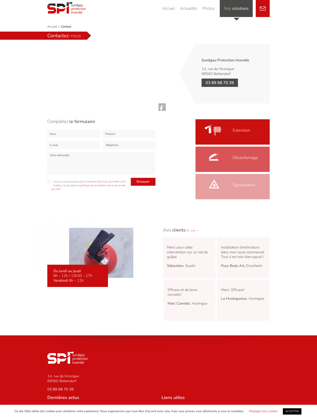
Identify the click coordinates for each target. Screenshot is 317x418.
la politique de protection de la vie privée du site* (88, 187)
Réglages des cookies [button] (263, 411)
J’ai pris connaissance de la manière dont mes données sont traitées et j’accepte (86, 185)
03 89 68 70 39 (220, 82)
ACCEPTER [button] (292, 411)
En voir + (192, 230)
